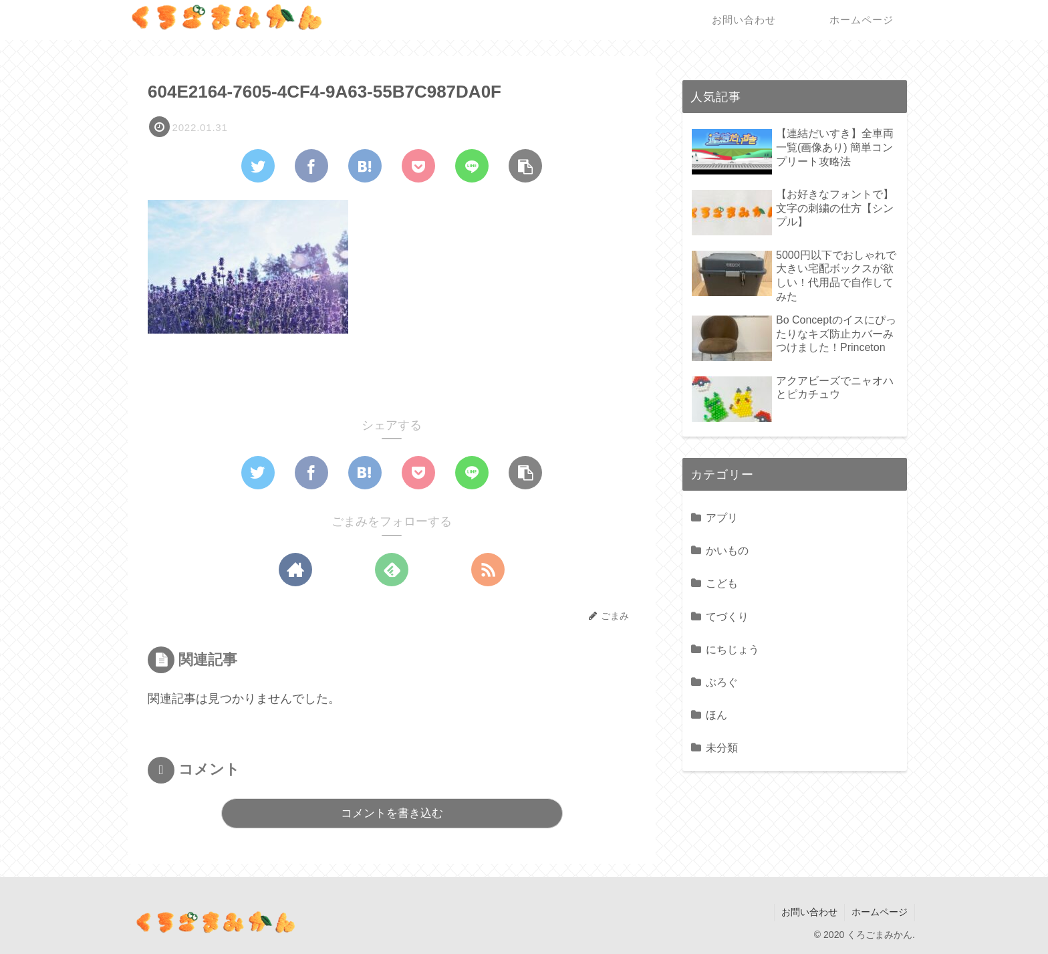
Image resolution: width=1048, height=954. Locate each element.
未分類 (722, 747)
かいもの (727, 550)
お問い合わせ (809, 912)
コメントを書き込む (392, 813)
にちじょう (732, 649)
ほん (716, 715)
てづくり (727, 616)
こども (722, 583)
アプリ (722, 517)
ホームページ (880, 912)
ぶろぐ (722, 682)
